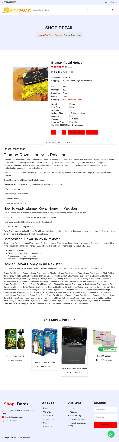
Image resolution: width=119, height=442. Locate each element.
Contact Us (46, 427)
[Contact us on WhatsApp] (110, 434)
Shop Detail (47, 416)
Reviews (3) (69, 142)
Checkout (46, 423)
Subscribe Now (106, 425)
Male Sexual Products (53, 35)
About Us (72, 412)
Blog (70, 426)
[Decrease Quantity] (53, 132)
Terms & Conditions (77, 423)
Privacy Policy (74, 416)
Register (113, 2)
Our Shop (46, 412)
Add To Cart (76, 132)
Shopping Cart (48, 419)
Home (40, 35)
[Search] (86, 10)
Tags (59, 142)
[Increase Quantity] (64, 132)
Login (106, 2)
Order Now (92, 132)
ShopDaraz (8, 438)
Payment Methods (76, 419)
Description (50, 142)
